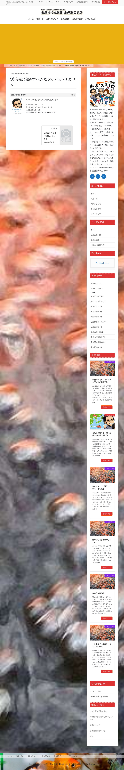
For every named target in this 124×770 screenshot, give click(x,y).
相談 (91, 736)
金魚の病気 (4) (96, 317)
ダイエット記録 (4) (98, 301)
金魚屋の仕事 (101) (98, 342)
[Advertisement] (62, 42)
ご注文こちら (96, 691)
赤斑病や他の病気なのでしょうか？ (102, 718)
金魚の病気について (97, 731)
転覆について (95, 725)
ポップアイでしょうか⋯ (99, 711)
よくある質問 (96, 209)
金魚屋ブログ (59, 756)
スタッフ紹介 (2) (97, 296)
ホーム (93, 194)
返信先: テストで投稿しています (50, 136)
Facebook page (102, 263)
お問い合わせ (110, 2)
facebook (49, 2)
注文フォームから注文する (63, 62)
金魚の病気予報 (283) (99, 322)
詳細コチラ (106, 407)
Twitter (58, 2)
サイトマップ (68, 2)
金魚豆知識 (95, 240)
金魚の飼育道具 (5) (98, 337)
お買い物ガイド (32, 756)
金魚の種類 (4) (96, 327)
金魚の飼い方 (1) (97, 332)
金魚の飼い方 (96, 235)
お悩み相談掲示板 (97, 245)
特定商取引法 (96, 2)
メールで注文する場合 (99, 697)
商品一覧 (94, 199)
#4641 (73, 95)
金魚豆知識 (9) (96, 347)
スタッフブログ (97, 288)
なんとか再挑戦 (98, 593)
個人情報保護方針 (82, 2)
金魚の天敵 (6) (96, 312)
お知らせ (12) (96, 283)
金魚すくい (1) (96, 306)
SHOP (41, 2)
